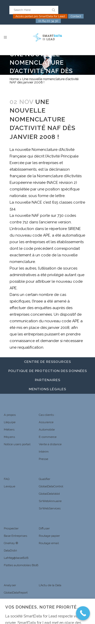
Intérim (44, 451)
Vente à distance (50, 444)
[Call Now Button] (83, 613)
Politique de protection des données (47, 371)
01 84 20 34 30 (48, 21)
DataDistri (10, 550)
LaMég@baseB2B (16, 558)
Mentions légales (47, 389)
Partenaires (47, 380)
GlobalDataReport (16, 592)
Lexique (9, 486)
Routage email (49, 543)
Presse (43, 459)
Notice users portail (17, 444)
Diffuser (44, 528)
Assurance (46, 422)
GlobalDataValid (49, 493)
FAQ (6, 479)
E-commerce (47, 437)
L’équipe (9, 422)
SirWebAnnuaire (50, 501)
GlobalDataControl (51, 486)
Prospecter (11, 528)
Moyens (9, 437)
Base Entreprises (15, 536)
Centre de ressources (47, 362)
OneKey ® (11, 543)
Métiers (9, 429)
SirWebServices (50, 508)
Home (14, 79)
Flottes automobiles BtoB (21, 565)
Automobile (47, 429)
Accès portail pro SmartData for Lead (40, 16)
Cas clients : (47, 415)
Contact (76, 16)
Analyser (10, 585)
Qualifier (44, 479)
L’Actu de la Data (50, 585)
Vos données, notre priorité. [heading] (41, 607)
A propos (10, 415)
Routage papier (49, 536)
